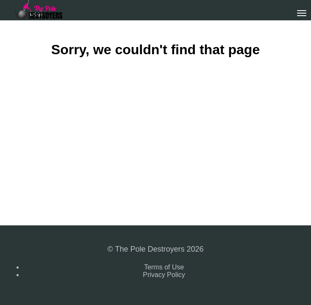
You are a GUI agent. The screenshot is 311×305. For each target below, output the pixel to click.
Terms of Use (164, 267)
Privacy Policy (164, 274)
